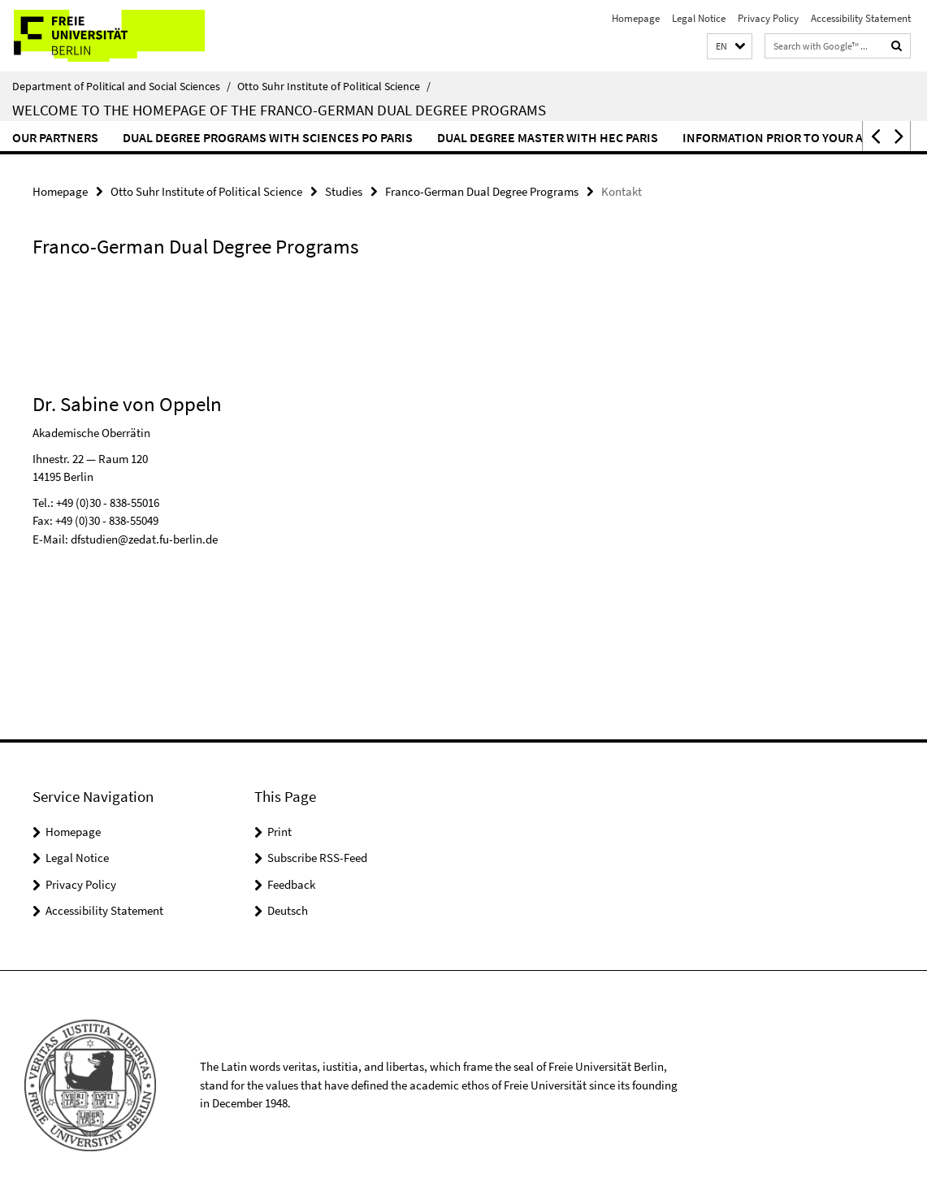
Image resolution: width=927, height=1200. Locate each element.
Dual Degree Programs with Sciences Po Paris (268, 137)
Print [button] (279, 831)
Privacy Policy (768, 18)
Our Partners (55, 137)
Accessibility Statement (861, 18)
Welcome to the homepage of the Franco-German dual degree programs (279, 109)
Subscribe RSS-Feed (317, 857)
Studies (343, 191)
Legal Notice (699, 18)
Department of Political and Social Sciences (121, 86)
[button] (729, 46)
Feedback (291, 884)
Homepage (636, 18)
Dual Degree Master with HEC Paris (547, 137)
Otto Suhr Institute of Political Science (334, 86)
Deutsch (287, 910)
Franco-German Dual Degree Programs (481, 191)
